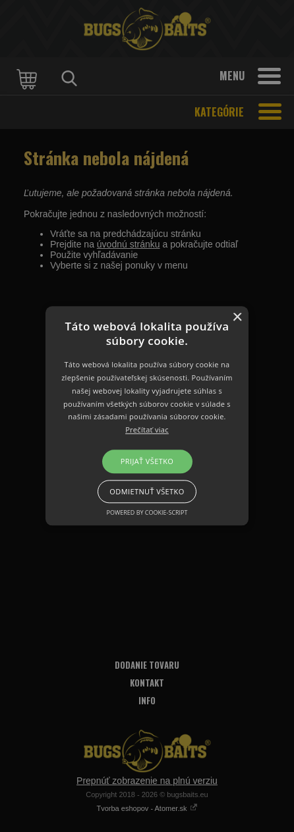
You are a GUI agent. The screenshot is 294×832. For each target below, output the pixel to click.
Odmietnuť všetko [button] (146, 492)
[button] (147, 415)
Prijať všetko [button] (147, 461)
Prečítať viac (147, 430)
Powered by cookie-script (147, 513)
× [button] (237, 318)
